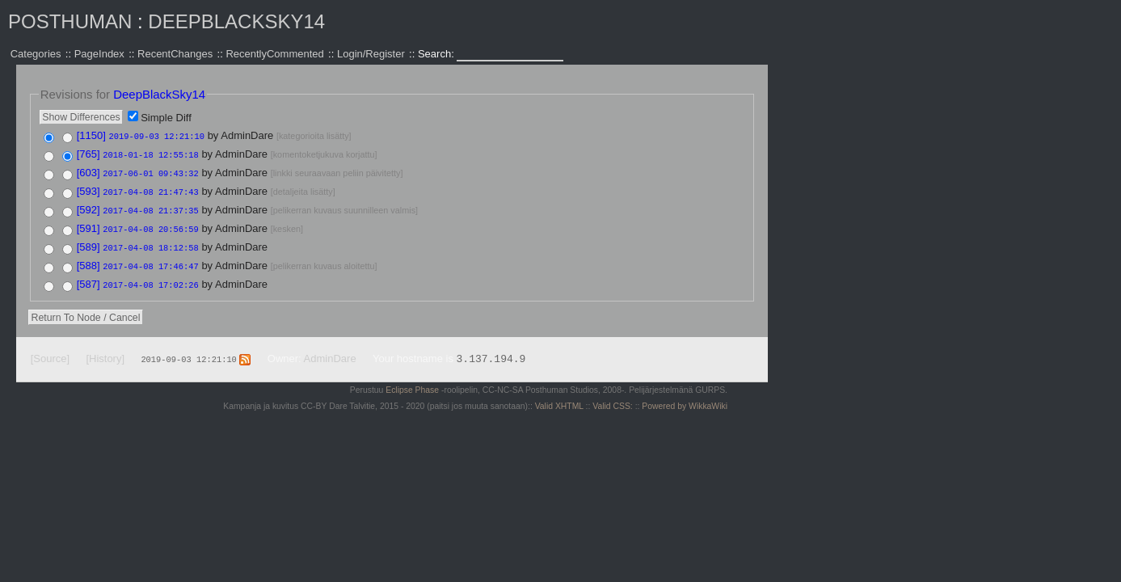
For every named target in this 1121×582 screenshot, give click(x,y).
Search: (437, 54)
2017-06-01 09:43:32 (150, 171)
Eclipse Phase (412, 382)
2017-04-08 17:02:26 (150, 278)
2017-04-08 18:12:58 (150, 242)
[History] (105, 351)
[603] (88, 171)
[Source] (50, 351)
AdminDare (330, 351)
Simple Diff (166, 118)
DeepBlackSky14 (236, 21)
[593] (88, 189)
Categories (36, 54)
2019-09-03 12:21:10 (156, 135)
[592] (88, 206)
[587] (88, 278)
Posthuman (70, 21)
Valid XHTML (559, 398)
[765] (88, 153)
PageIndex (99, 54)
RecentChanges (175, 54)
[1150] (91, 135)
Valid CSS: (612, 398)
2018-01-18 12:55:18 (150, 153)
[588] (88, 260)
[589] (88, 242)
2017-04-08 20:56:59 (150, 224)
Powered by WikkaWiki (684, 398)
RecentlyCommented (274, 54)
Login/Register (371, 54)
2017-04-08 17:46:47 (150, 260)
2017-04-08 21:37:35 (150, 207)
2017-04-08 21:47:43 (150, 189)
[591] (88, 224)
